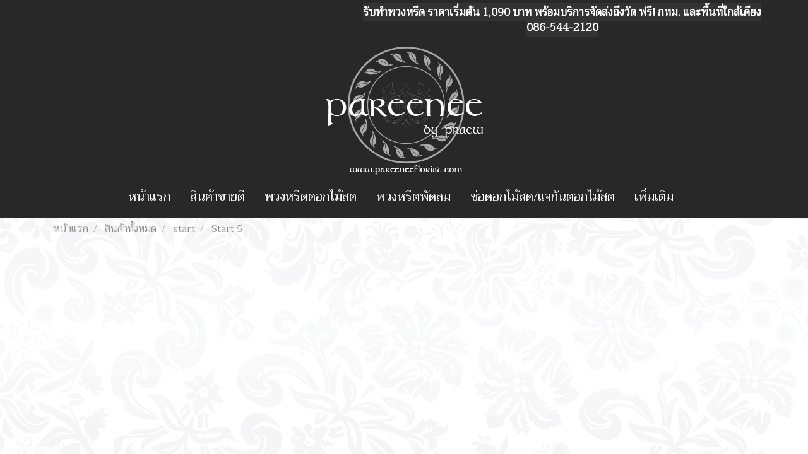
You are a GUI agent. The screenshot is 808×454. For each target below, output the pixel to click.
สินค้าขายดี (217, 196)
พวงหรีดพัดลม (413, 196)
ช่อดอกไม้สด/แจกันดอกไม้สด (542, 196)
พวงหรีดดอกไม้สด (310, 196)
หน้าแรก (149, 196)
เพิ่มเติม (654, 196)
